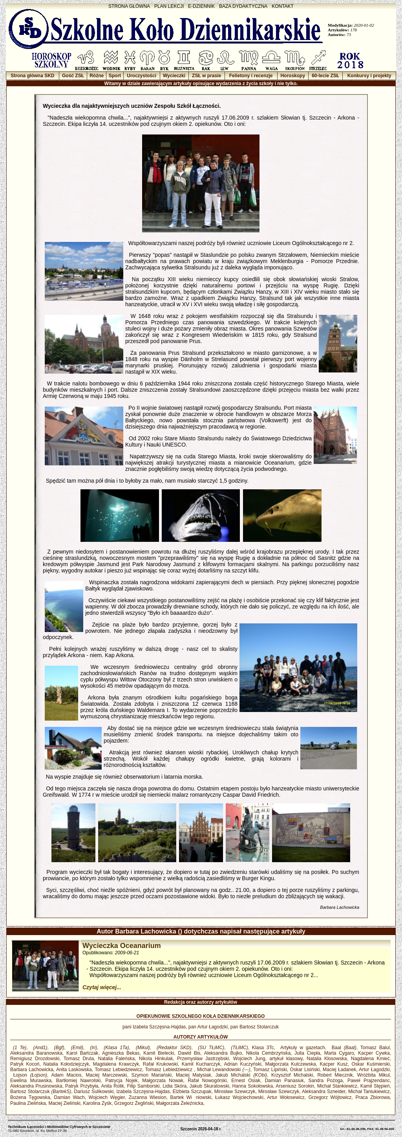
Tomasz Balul (375, 1047)
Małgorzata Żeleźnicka (179, 1103)
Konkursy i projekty (369, 75)
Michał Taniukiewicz (369, 1091)
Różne (97, 75)
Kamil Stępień (375, 1086)
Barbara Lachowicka (31, 1069)
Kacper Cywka (374, 1053)
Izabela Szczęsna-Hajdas (143, 1091)
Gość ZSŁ (73, 75)
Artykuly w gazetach (301, 1047)
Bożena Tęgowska (30, 1097)
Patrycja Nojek (121, 1080)
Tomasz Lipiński (270, 1069)
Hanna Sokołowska (252, 1086)
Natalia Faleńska (116, 1058)
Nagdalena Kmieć (370, 1058)
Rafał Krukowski (160, 1064)
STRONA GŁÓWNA (129, 6)
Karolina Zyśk (97, 1103)
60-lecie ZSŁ (325, 75)
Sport (115, 75)
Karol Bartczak (82, 1053)
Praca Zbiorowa (372, 1097)
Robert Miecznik (335, 1075)
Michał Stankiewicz (337, 1086)
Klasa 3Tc (263, 1047)
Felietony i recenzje (251, 75)
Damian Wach (69, 1097)
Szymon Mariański (152, 1075)
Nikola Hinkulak (156, 1058)
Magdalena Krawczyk (116, 1064)
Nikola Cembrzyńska (268, 1053)
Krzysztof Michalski (292, 1075)
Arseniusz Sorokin (295, 1086)
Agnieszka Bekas (120, 1053)
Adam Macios (66, 1075)
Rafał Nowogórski (207, 1080)
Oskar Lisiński (305, 1069)
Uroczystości (141, 75)
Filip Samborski (143, 1086)
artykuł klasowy (285, 1058)
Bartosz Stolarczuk (40, 1091)
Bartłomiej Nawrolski (78, 1080)
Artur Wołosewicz (286, 1097)
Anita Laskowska (74, 1069)
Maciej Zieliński (64, 1103)
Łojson (28, 1075)
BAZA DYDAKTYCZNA (243, 6)
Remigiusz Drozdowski (34, 1058)
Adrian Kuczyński (242, 1064)
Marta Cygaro (339, 1053)
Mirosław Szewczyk (235, 1091)
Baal (342, 1047)
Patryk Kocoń (25, 1064)
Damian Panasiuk (284, 1080)
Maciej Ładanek (339, 1069)
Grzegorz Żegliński (133, 1103)
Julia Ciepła (307, 1053)
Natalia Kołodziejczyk (66, 1064)
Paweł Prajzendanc (368, 1080)
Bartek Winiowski (191, 1097)
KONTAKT (283, 6)
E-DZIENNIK (201, 6)
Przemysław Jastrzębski (203, 1058)
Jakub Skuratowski (209, 1086)
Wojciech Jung (249, 1058)
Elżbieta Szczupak (192, 1091)
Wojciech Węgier (107, 1097)
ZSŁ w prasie (206, 75)
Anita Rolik (112, 1086)
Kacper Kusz (334, 1064)
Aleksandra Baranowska (36, 1053)
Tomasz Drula (79, 1058)
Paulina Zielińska (28, 1103)
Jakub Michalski (241, 1075)
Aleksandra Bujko (223, 1053)
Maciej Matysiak (193, 1075)
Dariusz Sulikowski (94, 1091)
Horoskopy (292, 75)
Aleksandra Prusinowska (36, 1086)
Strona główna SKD (32, 75)
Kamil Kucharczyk (201, 1064)
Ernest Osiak (245, 1080)
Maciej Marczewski (106, 1075)
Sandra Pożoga (325, 1080)
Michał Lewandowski (223, 1069)
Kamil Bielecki (158, 1053)
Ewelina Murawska (30, 1080)
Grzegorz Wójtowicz (330, 1097)
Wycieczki (174, 75)
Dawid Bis (189, 1053)
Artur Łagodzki (374, 1069)
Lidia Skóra (174, 1086)
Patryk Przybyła (81, 1086)
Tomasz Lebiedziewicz (118, 1069)
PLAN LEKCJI (169, 6)
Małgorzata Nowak (162, 1080)
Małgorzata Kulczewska (290, 1064)
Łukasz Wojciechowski (239, 1097)
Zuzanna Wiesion (147, 1097)
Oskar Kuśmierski (371, 1064)
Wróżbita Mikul (373, 1075)
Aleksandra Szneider (323, 1091)
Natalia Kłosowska (327, 1058)
